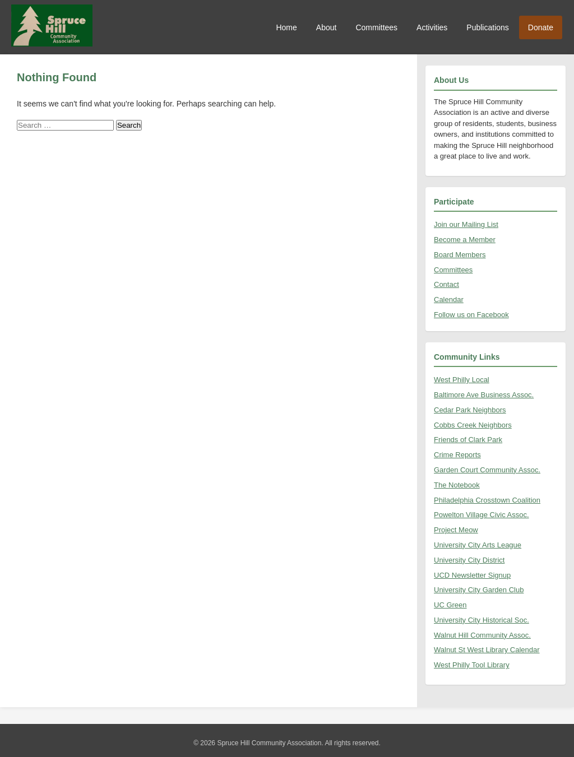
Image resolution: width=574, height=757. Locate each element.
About (326, 27)
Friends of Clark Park (468, 439)
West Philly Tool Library (472, 665)
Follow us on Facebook (471, 314)
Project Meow (456, 530)
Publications (487, 27)
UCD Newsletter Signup (472, 575)
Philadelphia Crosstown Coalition (487, 500)
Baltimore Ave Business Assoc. (484, 395)
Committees (376, 27)
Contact (446, 284)
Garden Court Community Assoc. (487, 470)
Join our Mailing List (466, 224)
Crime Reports (457, 455)
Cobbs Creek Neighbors (473, 425)
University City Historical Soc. (481, 620)
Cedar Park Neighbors (470, 410)
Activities (431, 27)
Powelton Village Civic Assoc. (481, 514)
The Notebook (457, 485)
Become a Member (465, 239)
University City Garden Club (479, 590)
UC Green (450, 605)
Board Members (459, 254)
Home (286, 27)
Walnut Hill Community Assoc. (482, 635)
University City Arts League (477, 545)
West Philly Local (461, 379)
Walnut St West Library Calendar (487, 649)
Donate (540, 27)
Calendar (449, 299)
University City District (469, 560)
